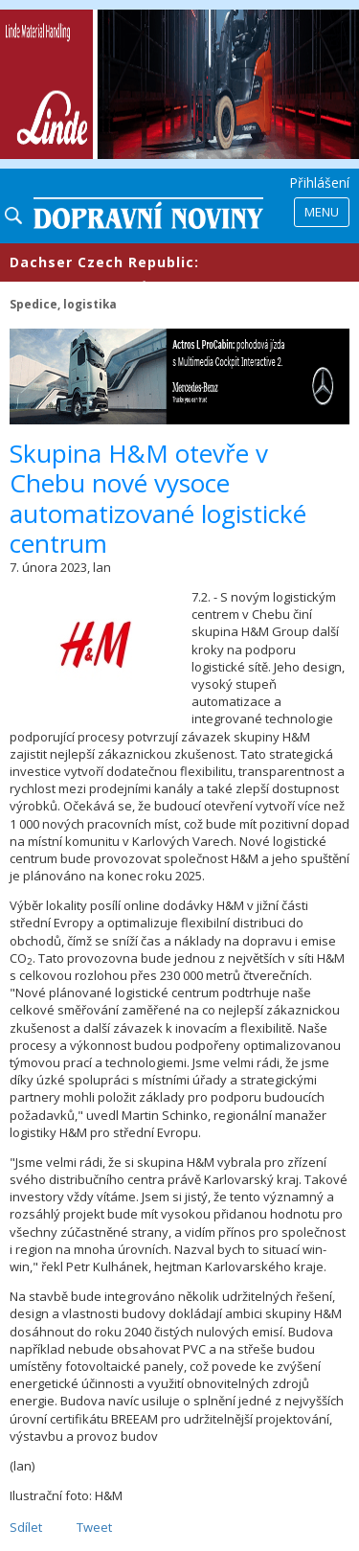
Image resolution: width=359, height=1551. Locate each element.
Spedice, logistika (63, 303)
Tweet (94, 1527)
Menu (321, 211)
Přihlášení (319, 182)
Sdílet (26, 1527)
